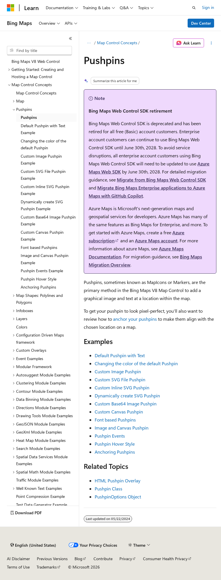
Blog (78, 558)
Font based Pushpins (115, 420)
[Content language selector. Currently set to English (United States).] (33, 545)
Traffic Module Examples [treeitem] (37, 480)
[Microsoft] (10, 7)
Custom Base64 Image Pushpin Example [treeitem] (48, 220)
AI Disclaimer (18, 558)
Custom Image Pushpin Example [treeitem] (41, 159)
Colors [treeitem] (21, 327)
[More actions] (211, 43)
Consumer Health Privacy (165, 558)
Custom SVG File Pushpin (120, 379)
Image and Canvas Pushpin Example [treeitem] (44, 259)
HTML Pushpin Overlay (117, 480)
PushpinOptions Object (118, 497)
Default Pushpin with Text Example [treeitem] (43, 129)
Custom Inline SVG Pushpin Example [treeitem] (45, 190)
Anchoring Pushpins (115, 452)
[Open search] (194, 8)
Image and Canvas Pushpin (121, 428)
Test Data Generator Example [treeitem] (41, 504)
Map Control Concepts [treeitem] (36, 93)
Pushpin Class (108, 489)
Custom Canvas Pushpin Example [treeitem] (42, 235)
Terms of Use (18, 567)
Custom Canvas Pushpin (119, 412)
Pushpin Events (110, 436)
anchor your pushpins (135, 319)
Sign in (208, 7)
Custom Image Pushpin (118, 371)
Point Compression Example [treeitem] (40, 496)
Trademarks (47, 567)
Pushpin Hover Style (115, 444)
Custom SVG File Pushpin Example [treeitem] (43, 175)
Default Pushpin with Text (120, 355)
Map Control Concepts (117, 42)
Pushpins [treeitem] (29, 117)
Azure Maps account (156, 240)
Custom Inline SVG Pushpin (122, 387)
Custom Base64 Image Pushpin (126, 404)
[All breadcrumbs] (89, 43)
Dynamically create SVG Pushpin (127, 396)
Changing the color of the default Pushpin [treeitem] (43, 144)
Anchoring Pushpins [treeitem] (38, 287)
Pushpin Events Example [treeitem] (42, 270)
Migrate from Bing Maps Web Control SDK (161, 180)
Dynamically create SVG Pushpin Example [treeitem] (42, 205)
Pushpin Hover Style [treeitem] (38, 279)
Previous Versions (52, 558)
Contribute (103, 558)
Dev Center (201, 23)
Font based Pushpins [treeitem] (39, 247)
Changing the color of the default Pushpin (136, 363)
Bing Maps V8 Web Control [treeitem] (36, 61)
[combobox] (39, 50)
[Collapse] (70, 38)
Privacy (125, 558)
